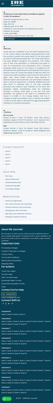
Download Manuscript (13, 182)
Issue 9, (4, 324)
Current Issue (6, 274)
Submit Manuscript (12, 179)
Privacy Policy (7, 254)
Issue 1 (7, 164)
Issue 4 (8, 154)
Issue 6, (35, 321)
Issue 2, (10, 314)
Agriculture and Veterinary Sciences (18, 214)
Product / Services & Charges (13, 251)
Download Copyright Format (13, 284)
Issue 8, (48, 321)
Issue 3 (7, 158)
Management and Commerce (16, 210)
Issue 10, (11, 324)
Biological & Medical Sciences (16, 217)
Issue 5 (7, 151)
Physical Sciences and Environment (18, 207)
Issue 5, (29, 321)
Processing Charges (12, 189)
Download (9, 39)
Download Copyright (12, 186)
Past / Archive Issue (9, 277)
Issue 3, (16, 314)
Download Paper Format (11, 280)
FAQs (3, 287)
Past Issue (9, 176)
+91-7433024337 (9, 294)
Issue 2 (7, 161)
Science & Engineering (13, 201)
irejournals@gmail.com (10, 297)
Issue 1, (4, 314)
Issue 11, (17, 324)
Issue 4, (23, 321)
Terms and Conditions (10, 257)
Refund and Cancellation (11, 260)
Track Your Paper (8, 271)
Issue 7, (41, 321)
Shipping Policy (7, 264)
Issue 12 (24, 324)
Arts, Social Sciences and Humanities (18, 204)
